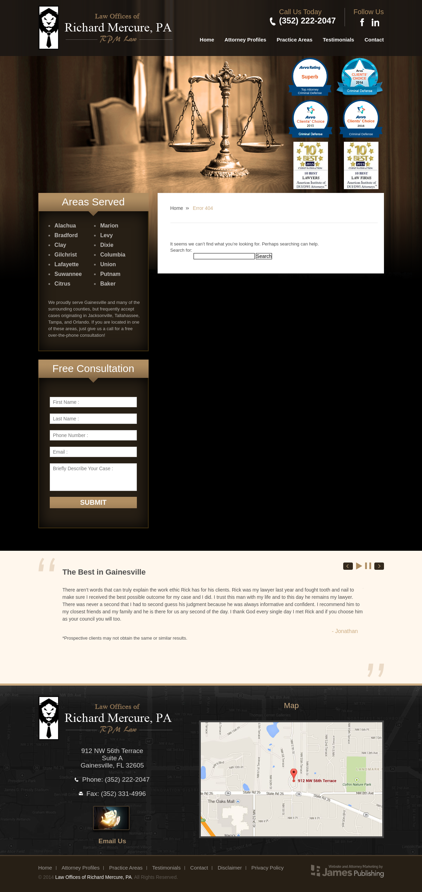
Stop (368, 566)
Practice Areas (294, 40)
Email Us (112, 841)
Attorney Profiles (245, 40)
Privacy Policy (267, 868)
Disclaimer (230, 868)
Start (359, 566)
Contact (374, 40)
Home (207, 40)
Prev (348, 566)
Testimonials (338, 40)
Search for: (181, 250)
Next (379, 566)
